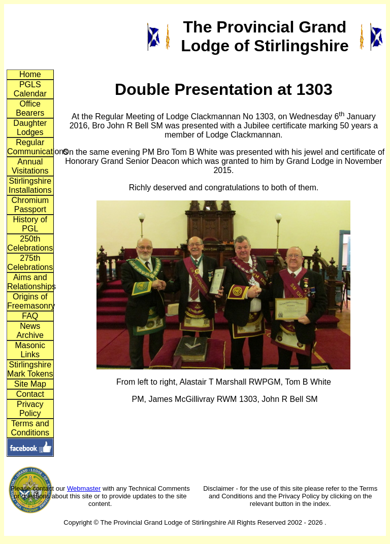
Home (30, 74)
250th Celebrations (30, 243)
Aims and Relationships (30, 282)
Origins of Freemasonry (30, 301)
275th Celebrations (30, 262)
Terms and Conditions (30, 428)
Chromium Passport (30, 205)
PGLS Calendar (30, 89)
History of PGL (30, 224)
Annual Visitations (30, 166)
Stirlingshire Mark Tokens (30, 369)
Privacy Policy (30, 409)
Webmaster (84, 488)
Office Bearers (30, 108)
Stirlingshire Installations (30, 185)
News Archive (30, 330)
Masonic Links (30, 350)
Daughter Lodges (30, 128)
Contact (30, 394)
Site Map (30, 384)
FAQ (30, 316)
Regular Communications (30, 147)
